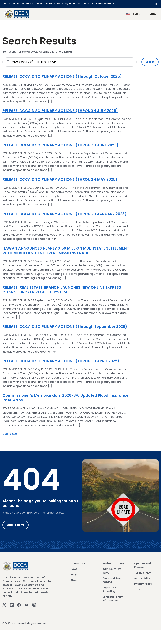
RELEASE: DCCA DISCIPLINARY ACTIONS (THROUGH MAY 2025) (59, 179)
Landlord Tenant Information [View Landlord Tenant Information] (112, 598)
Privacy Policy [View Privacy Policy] (143, 584)
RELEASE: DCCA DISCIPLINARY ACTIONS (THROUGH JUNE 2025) (60, 145)
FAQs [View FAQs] (74, 574)
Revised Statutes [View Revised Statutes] (113, 563)
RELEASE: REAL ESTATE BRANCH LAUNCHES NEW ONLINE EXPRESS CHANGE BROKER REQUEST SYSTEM (61, 290)
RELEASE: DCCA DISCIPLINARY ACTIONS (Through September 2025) (64, 326)
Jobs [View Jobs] (137, 589)
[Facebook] (19, 604)
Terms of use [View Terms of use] (142, 572)
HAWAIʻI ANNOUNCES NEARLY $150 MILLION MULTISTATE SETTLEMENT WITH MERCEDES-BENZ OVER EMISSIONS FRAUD (65, 251)
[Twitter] (4, 604)
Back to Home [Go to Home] (16, 525)
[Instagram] (34, 604)
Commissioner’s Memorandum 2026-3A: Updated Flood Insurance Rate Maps (65, 398)
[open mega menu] (150, 14)
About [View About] (74, 580)
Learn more (106, 3)
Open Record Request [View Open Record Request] (142, 565)
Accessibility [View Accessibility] (142, 578)
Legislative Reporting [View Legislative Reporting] (109, 589)
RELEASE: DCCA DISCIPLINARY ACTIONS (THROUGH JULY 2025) (60, 110)
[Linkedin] (12, 604)
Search (150, 62)
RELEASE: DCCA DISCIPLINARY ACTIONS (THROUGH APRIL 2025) (60, 361)
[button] (134, 14)
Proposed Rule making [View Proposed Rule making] (111, 580)
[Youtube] (26, 604)
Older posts (9, 434)
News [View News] (74, 569)
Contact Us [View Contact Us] (78, 563)
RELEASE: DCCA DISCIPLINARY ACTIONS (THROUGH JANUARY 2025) (64, 213)
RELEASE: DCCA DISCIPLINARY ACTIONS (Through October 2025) (62, 76)
